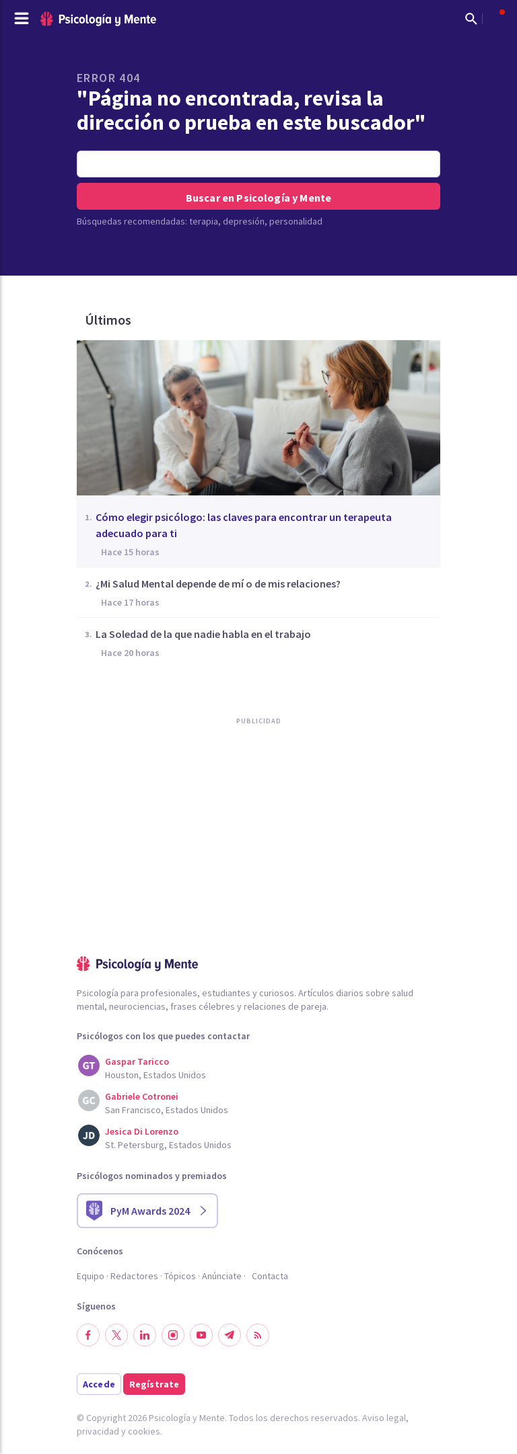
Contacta (270, 1276)
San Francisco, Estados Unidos (166, 1110)
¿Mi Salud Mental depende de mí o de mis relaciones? (218, 583)
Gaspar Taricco (137, 1061)
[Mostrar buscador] (471, 19)
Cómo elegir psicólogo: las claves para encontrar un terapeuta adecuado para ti (244, 525)
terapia (203, 221)
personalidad (295, 221)
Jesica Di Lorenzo (141, 1131)
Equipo (90, 1276)
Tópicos (180, 1276)
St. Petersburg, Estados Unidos (168, 1145)
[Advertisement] (178, 868)
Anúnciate (222, 1276)
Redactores (134, 1276)
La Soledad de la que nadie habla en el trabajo (203, 634)
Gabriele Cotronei (141, 1096)
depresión (244, 221)
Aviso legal (384, 1418)
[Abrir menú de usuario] (495, 19)
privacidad (98, 1431)
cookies (144, 1431)
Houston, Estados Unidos (155, 1075)
